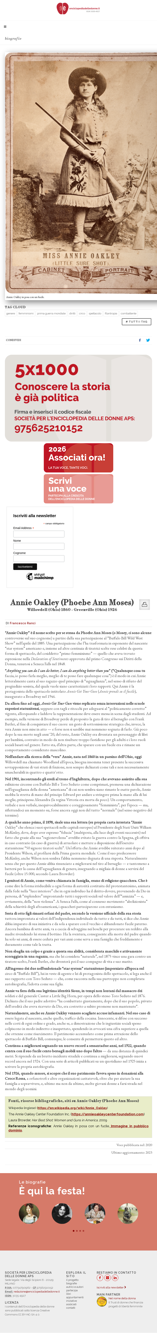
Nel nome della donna (122, 1298)
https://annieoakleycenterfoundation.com (108, 1114)
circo (82, 313)
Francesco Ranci (23, 623)
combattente (128, 313)
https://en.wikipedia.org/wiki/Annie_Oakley (72, 1108)
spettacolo (95, 313)
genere (10, 313)
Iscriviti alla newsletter (111, 1287)
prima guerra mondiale (51, 313)
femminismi (26, 313)
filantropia (111, 313)
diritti (72, 313)
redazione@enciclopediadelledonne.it (37, 1291)
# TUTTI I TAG (136, 321)
